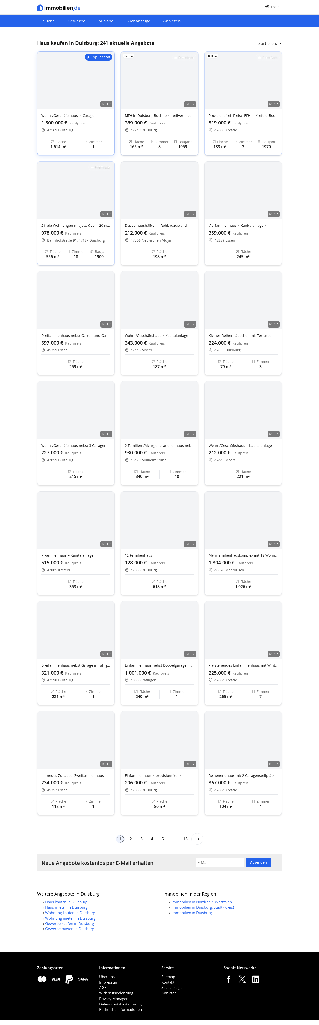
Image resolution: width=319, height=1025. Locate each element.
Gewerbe (76, 21)
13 (185, 838)
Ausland (106, 21)
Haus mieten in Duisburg (66, 907)
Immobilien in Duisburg (191, 912)
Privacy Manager (113, 998)
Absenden (258, 862)
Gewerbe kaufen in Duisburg (69, 923)
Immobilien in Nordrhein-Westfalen (201, 901)
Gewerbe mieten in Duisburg (69, 928)
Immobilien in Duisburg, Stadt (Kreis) (202, 907)
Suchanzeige (138, 21)
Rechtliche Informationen (120, 1009)
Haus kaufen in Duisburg (66, 901)
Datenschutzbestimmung (120, 1004)
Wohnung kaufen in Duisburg (70, 912)
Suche (49, 21)
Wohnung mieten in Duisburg (70, 918)
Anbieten (172, 21)
